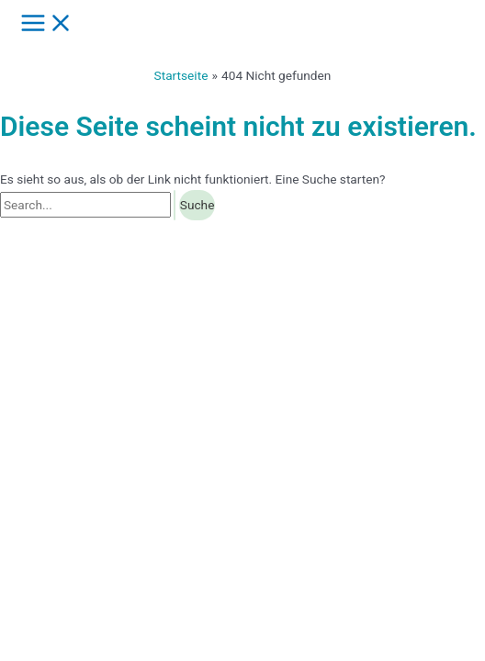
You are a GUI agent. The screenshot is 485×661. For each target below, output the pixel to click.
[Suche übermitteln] (174, 205)
